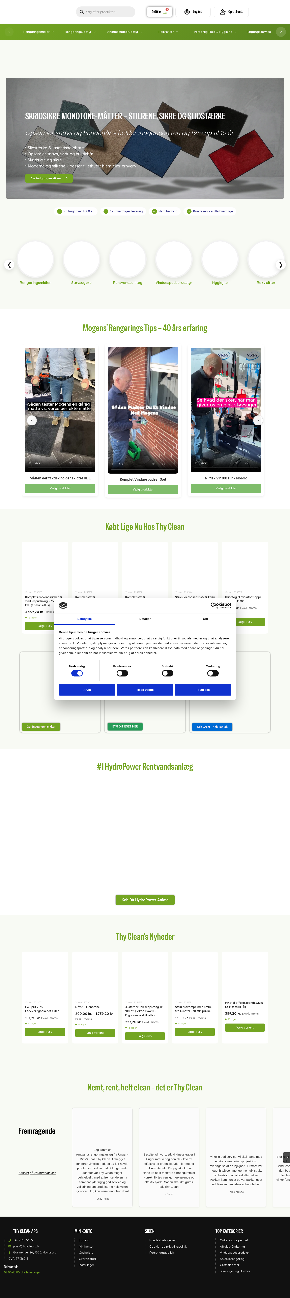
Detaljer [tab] (145, 618)
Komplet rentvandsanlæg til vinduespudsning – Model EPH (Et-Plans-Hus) (43, 601)
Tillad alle (203, 689)
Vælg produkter (60, 488)
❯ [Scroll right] (281, 264)
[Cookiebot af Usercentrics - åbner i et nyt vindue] (213, 606)
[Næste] (258, 420)
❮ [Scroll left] (9, 264)
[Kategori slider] (145, 264)
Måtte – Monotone (87, 1007)
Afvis (87, 689)
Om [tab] (205, 618)
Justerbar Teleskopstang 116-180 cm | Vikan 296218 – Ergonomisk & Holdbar (145, 1011)
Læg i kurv (45, 626)
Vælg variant (95, 1033)
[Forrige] (32, 420)
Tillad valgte (145, 689)
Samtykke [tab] (85, 618)
